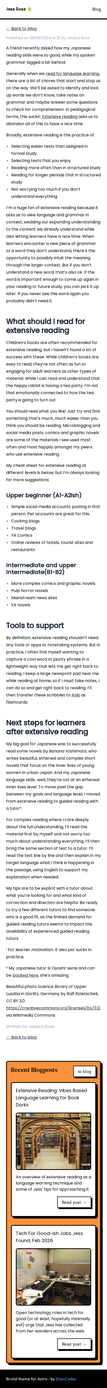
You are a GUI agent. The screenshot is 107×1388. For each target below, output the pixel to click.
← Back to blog (21, 28)
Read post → (74, 1202)
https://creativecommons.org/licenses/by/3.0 (53, 1008)
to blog (84, 1071)
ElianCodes (66, 1378)
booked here (25, 975)
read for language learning (72, 74)
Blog (96, 9)
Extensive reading (59, 117)
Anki (76, 695)
